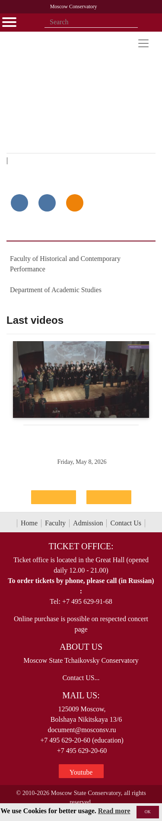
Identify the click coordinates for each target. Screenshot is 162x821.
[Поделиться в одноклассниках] (74, 203)
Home (29, 523)
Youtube (81, 772)
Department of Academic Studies (56, 289)
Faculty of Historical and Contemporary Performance (65, 264)
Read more (114, 810)
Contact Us (125, 523)
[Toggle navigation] (143, 43)
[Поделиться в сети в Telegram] (47, 203)
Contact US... (80, 677)
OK (148, 811)
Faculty (55, 523)
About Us (81, 647)
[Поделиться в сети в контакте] (19, 203)
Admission (88, 523)
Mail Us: (80, 695)
